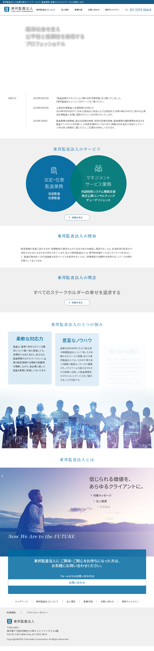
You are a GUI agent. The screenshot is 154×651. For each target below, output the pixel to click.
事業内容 (78, 9)
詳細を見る (77, 217)
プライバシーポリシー (37, 617)
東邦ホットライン (112, 9)
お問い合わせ (93, 9)
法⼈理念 (65, 9)
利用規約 (11, 617)
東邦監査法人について (45, 9)
